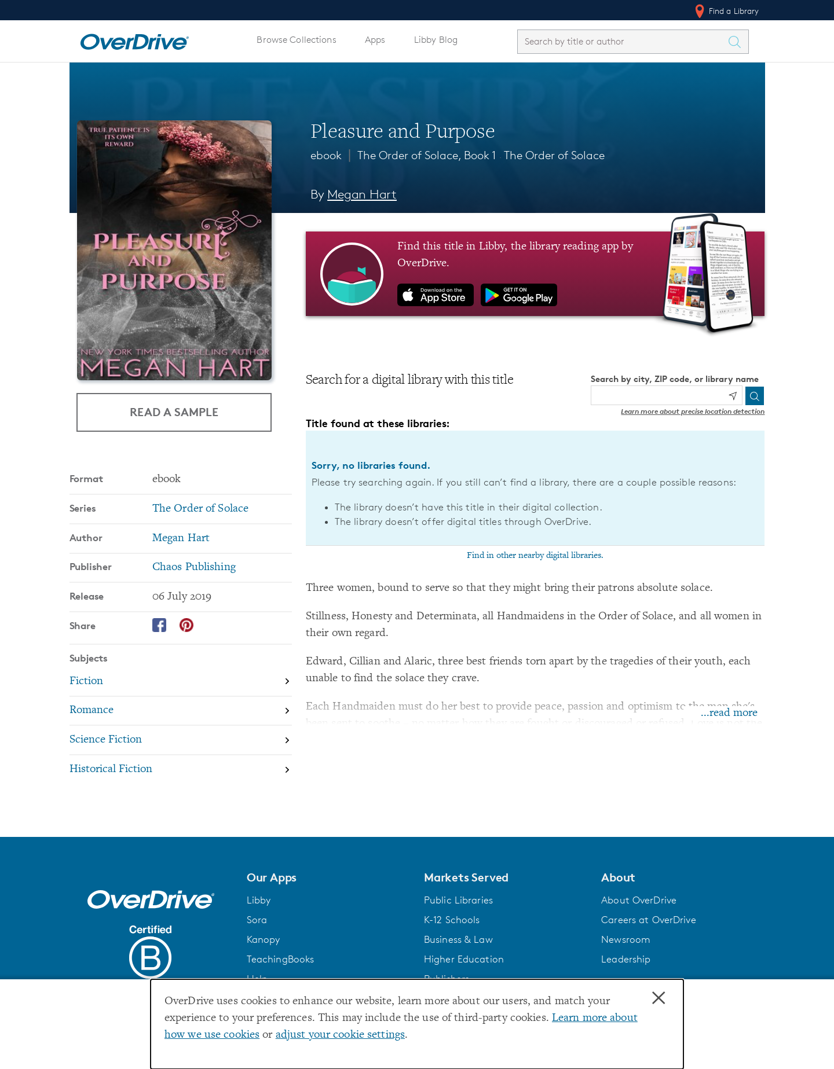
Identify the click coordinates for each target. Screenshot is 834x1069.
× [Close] (658, 998)
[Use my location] (732, 396)
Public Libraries (458, 900)
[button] (328, 877)
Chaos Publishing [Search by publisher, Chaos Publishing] (194, 567)
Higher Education (464, 959)
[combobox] (622, 41)
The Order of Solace (554, 155)
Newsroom (625, 939)
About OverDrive (638, 900)
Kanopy (263, 939)
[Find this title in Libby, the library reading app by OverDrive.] (535, 274)
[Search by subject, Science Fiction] (181, 740)
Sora (257, 919)
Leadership (625, 959)
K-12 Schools (452, 919)
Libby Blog (436, 39)
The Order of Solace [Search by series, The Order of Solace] (200, 509)
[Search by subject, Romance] (181, 711)
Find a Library (726, 11)
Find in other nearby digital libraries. (535, 555)
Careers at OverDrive (648, 919)
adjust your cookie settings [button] (340, 1035)
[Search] (754, 396)
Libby (259, 900)
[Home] (134, 39)
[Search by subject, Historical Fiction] (181, 769)
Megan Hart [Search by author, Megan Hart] (362, 194)
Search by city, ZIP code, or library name (675, 378)
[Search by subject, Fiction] (181, 682)
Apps (375, 39)
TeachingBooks (280, 959)
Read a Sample (174, 412)
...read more (729, 713)
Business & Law (458, 939)
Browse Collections (296, 39)
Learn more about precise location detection (693, 411)
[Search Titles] (737, 41)
